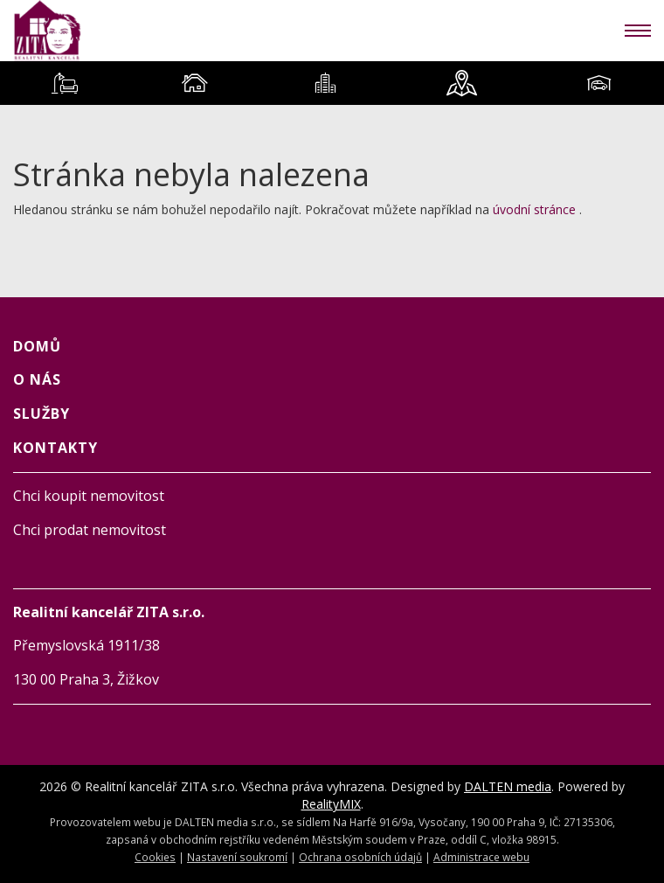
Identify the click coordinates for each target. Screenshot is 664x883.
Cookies (155, 857)
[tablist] (332, 83)
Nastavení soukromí (237, 857)
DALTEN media (507, 786)
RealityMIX (331, 804)
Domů (37, 346)
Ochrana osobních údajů (360, 857)
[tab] (65, 83)
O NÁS (37, 379)
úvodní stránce (534, 209)
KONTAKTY (55, 447)
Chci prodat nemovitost (89, 529)
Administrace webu (481, 857)
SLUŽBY (41, 413)
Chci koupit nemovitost (88, 495)
